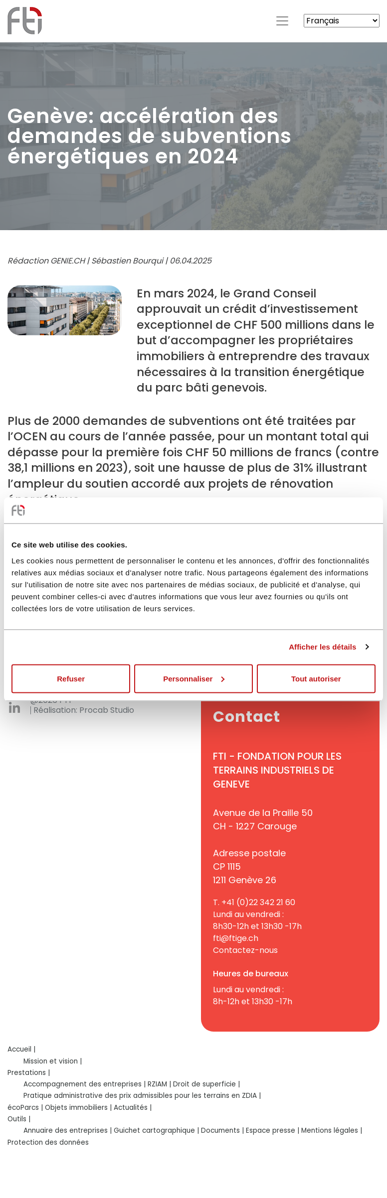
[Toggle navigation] (282, 21)
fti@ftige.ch (235, 938)
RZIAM (157, 1084)
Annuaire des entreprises (65, 1130)
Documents (220, 1130)
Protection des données (48, 1142)
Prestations (26, 1072)
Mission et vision (50, 1061)
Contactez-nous (245, 950)
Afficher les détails (322, 647)
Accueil (19, 1049)
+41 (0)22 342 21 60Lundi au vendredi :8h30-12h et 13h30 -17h (257, 914)
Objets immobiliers (76, 1107)
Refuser (71, 678)
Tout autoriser (316, 678)
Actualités (131, 1107)
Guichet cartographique (154, 1130)
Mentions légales (329, 1130)
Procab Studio (106, 710)
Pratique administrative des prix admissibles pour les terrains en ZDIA (140, 1095)
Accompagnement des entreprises (82, 1084)
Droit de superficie (204, 1084)
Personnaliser (193, 678)
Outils (16, 1119)
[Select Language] (342, 20)
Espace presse (270, 1130)
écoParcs (23, 1107)
